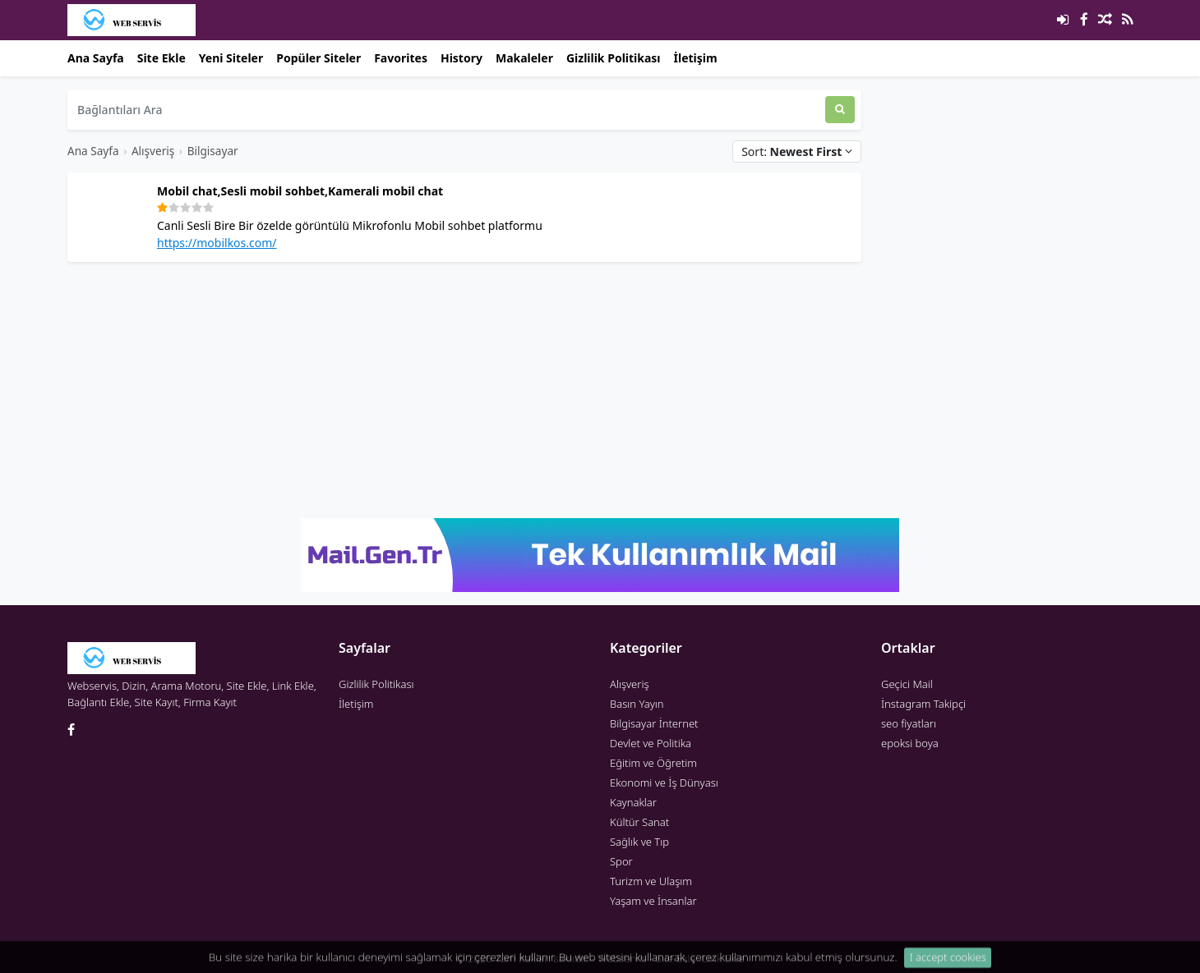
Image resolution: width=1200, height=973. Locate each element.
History (461, 58)
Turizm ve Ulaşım (651, 881)
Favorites (400, 58)
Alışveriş (153, 150)
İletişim (696, 58)
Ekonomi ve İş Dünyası (664, 782)
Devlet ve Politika (650, 743)
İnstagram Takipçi (923, 703)
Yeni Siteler (231, 58)
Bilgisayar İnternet (654, 723)
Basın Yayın (637, 703)
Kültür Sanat (639, 822)
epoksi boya (910, 743)
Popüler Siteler (318, 58)
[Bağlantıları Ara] (446, 109)
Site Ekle (161, 58)
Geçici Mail (907, 684)
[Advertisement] (464, 390)
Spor (621, 861)
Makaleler (524, 58)
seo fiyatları (908, 723)
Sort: (796, 151)
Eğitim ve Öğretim (653, 762)
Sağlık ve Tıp (639, 841)
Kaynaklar (633, 802)
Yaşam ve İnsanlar (653, 900)
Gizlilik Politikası (613, 58)
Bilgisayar (212, 150)
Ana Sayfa (95, 58)
